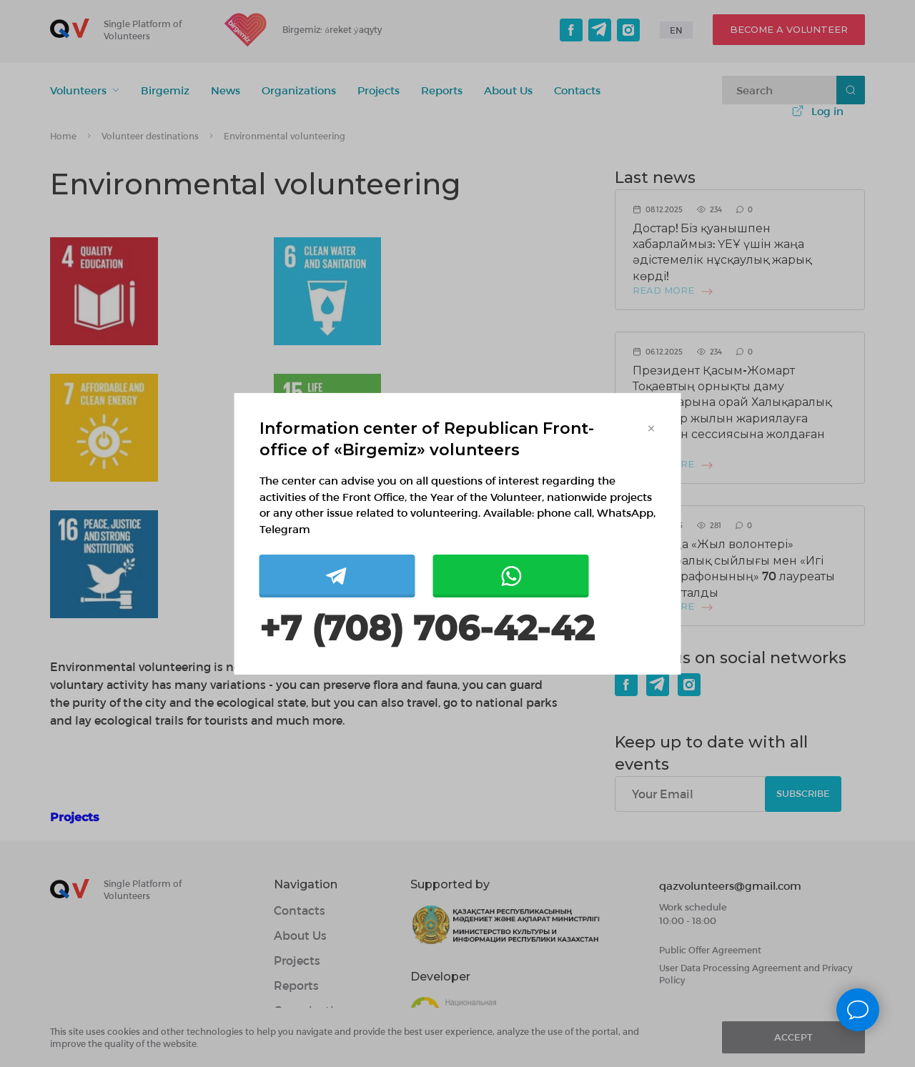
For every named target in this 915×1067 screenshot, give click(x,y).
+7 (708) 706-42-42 (426, 628)
